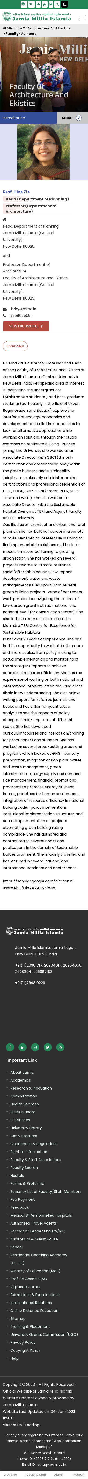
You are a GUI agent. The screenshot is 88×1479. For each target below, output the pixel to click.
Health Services (24, 1104)
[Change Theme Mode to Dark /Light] (64, 4)
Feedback (19, 1207)
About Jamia (22, 1072)
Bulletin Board (22, 1112)
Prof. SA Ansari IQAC (28, 1279)
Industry (78, 1474)
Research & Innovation (31, 1088)
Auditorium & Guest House (34, 1239)
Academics (20, 1080)
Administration (23, 1096)
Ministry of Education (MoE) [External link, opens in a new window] (35, 1271)
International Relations (31, 1302)
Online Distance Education (34, 1310)
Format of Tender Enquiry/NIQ (38, 1231)
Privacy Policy (22, 1342)
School (16, 1247)
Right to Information (28, 1151)
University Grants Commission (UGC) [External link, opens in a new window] (44, 1334)
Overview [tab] (15, 346)
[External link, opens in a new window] (10, 1047)
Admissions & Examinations (35, 1294)
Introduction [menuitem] (13, 118)
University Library (26, 1128)
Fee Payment (22, 1199)
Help (14, 1358)
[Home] (4, 28)
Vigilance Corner (25, 1287)
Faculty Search (24, 1167)
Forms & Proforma (27, 1183)
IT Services (20, 1120)
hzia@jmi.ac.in (23, 309)
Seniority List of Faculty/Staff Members (45, 1191)
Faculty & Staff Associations (35, 1159)
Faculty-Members (21, 33)
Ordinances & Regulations (33, 1144)
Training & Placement (30, 1326)
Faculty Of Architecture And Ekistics (39, 28)
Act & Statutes (23, 1136)
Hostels (17, 1175)
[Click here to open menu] (82, 17)
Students (10, 1474)
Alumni (59, 1474)
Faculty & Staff (35, 1474)
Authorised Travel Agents (33, 1223)
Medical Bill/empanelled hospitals (41, 1215)
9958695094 (21, 315)
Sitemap (18, 1318)
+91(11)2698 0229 (30, 983)
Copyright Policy (25, 1350)
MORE (67, 117)
